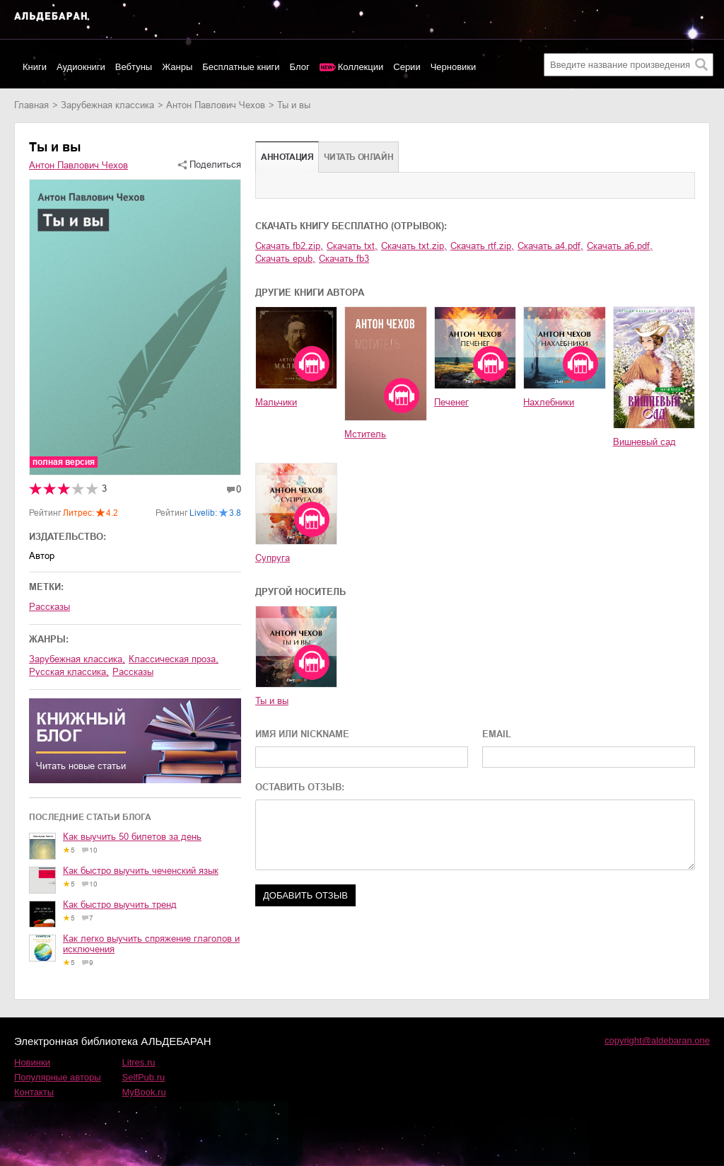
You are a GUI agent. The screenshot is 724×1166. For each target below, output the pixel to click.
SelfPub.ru (143, 1077)
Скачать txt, (352, 246)
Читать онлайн (358, 157)
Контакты (34, 1092)
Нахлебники (548, 402)
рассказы (132, 671)
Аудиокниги (81, 67)
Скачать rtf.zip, (482, 246)
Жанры (177, 67)
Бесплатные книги (240, 67)
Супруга (272, 558)
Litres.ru (139, 1062)
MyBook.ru (144, 1092)
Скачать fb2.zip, (289, 246)
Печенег (451, 402)
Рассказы (49, 606)
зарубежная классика (107, 105)
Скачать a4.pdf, (550, 246)
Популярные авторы (57, 1077)
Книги (35, 67)
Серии (406, 67)
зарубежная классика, (77, 659)
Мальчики (276, 402)
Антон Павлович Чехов (215, 105)
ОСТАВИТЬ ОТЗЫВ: (299, 787)
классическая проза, (173, 659)
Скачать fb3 (344, 258)
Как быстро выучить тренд (120, 904)
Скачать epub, (285, 258)
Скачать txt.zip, (414, 246)
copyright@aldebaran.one (657, 1040)
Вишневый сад (644, 442)
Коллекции (361, 67)
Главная (31, 105)
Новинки (32, 1062)
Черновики (454, 67)
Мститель (365, 434)
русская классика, (69, 671)
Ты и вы (271, 700)
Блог (300, 67)
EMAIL (496, 734)
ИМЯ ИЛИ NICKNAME (302, 734)
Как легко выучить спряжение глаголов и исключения (151, 943)
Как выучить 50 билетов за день (132, 836)
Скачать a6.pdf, (620, 246)
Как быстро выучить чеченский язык (140, 870)
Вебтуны (133, 67)
